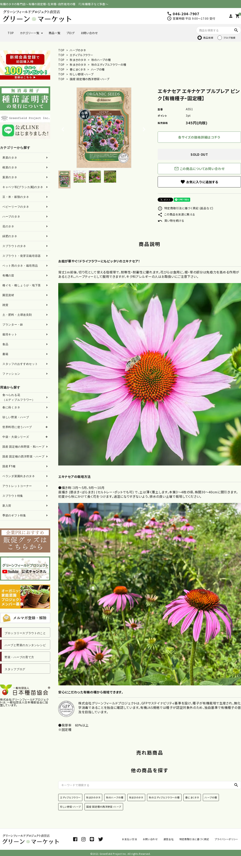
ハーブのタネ (77, 50)
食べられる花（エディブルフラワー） (18, 397)
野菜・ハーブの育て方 (19, 657)
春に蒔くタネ (11, 407)
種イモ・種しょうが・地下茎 (21, 285)
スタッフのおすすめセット (20, 363)
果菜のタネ (9, 157)
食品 (5, 344)
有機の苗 (8, 275)
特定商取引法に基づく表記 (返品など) (185, 208)
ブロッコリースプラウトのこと (25, 633)
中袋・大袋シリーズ (15, 436)
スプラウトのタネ (14, 246)
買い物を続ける (171, 221)
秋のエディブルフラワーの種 (108, 65)
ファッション (11, 373)
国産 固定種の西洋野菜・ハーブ (89, 79)
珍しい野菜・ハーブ (81, 74)
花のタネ (8, 226)
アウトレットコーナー (17, 486)
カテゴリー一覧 (29, 33)
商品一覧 (54, 33)
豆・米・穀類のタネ (15, 196)
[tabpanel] (104, 127)
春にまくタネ (78, 69)
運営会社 (168, 839)
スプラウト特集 (12, 495)
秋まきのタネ (78, 60)
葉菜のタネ (9, 177)
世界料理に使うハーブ (17, 427)
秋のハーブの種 (101, 60)
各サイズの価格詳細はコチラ (199, 137)
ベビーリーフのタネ (15, 206)
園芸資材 (8, 295)
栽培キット (9, 334)
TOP (11, 33)
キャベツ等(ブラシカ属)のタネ (22, 187)
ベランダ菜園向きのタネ (18, 476)
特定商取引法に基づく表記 (194, 839)
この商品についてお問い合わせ (199, 168)
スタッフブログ (15, 669)
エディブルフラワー (81, 55)
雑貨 (5, 305)
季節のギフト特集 (14, 515)
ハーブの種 (98, 69)
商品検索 (208, 37)
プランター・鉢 (12, 324)
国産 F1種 (8, 466)
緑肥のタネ (9, 236)
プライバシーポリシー (226, 839)
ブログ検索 (229, 37)
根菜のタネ (9, 167)
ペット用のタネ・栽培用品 (20, 265)
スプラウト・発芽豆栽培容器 (21, 255)
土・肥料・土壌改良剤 (17, 314)
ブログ (70, 33)
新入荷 (6, 505)
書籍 (5, 354)
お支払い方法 (129, 839)
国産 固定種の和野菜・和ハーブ (23, 446)
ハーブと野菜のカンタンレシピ (25, 645)
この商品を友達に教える (176, 214)
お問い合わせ (89, 33)
